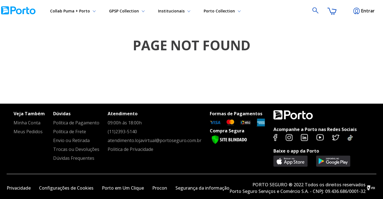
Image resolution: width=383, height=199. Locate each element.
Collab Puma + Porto (215, 11)
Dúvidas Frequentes (73, 158)
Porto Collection (160, 11)
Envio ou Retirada (71, 140)
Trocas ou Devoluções (76, 149)
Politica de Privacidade (130, 149)
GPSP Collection (111, 11)
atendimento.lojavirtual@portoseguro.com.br (154, 140)
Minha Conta (27, 123)
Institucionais (63, 11)
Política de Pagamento (76, 123)
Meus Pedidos (28, 132)
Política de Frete (69, 132)
